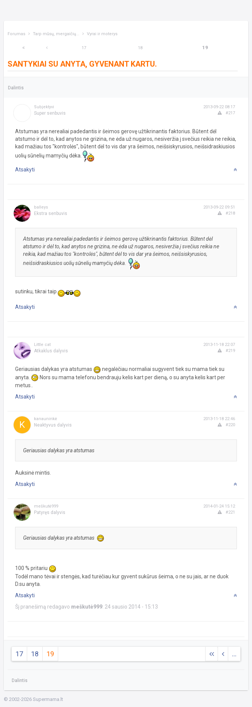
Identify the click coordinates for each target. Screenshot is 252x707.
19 (205, 47)
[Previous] (47, 47)
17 (84, 47)
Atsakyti (25, 170)
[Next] (23, 47)
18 (140, 47)
